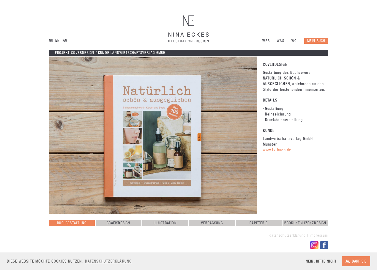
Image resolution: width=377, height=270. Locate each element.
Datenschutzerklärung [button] (108, 261)
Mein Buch (316, 41)
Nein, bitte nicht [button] (321, 261)
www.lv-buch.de (277, 150)
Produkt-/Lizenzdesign (305, 223)
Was (280, 41)
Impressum (319, 235)
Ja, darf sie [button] (356, 261)
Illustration (165, 223)
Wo (294, 41)
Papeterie (259, 223)
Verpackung (212, 223)
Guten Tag (58, 40)
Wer (266, 41)
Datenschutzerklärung (287, 235)
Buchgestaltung (71, 223)
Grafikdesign (118, 223)
